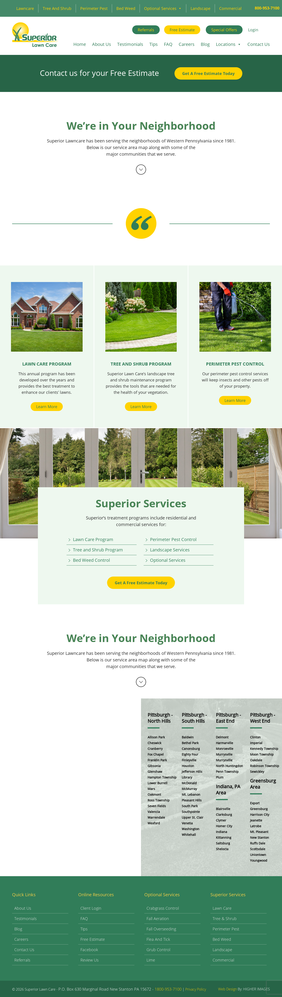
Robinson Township (264, 766)
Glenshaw (155, 771)
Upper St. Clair (192, 817)
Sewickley (257, 771)
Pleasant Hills (192, 800)
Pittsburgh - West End (262, 718)
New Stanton (259, 837)
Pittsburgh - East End (228, 718)
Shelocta (222, 849)
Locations (228, 44)
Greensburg (259, 809)
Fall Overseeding (161, 929)
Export (255, 803)
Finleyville (189, 760)
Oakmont (154, 794)
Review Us (89, 960)
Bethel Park (190, 743)
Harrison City (259, 814)
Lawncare (25, 8)
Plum (219, 777)
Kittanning (223, 837)
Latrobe (255, 826)
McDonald (189, 783)
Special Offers (224, 29)
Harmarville (224, 743)
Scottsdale (257, 849)
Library (187, 777)
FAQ (168, 44)
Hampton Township (162, 777)
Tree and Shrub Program (98, 550)
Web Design (227, 989)
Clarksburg (224, 814)
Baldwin (188, 737)
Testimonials (130, 44)
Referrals (146, 29)
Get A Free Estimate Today (208, 73)
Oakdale (256, 760)
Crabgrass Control (163, 908)
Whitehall (189, 835)
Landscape (200, 8)
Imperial (256, 743)
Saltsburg (223, 843)
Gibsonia (154, 766)
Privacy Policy (195, 989)
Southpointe (191, 812)
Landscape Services (170, 550)
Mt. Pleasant (259, 832)
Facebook (89, 949)
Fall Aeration (158, 918)
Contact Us (258, 44)
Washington (190, 829)
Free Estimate (182, 29)
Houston (188, 766)
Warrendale (156, 817)
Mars (151, 789)
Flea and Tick (158, 939)
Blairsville (223, 809)
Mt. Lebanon (191, 794)
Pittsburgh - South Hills (194, 718)
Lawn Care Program (93, 539)
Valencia (154, 812)
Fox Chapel (156, 754)
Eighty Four (190, 754)
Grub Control (158, 949)
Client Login (90, 908)
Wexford (154, 823)
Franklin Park (157, 760)
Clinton (255, 737)
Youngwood (258, 860)
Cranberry (155, 749)
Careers (187, 44)
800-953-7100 (267, 8)
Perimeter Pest (94, 8)
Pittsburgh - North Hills (160, 718)
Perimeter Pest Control (173, 539)
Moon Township (262, 754)
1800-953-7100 (168, 989)
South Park (190, 806)
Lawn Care (222, 908)
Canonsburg (191, 749)
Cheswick (154, 743)
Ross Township (159, 800)
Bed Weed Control (91, 560)
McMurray (189, 789)
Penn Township (227, 771)
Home (79, 44)
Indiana (221, 832)
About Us (101, 44)
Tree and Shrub (57, 8)
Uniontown (258, 855)
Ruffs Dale (257, 843)
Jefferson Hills (192, 771)
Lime (151, 960)
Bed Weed (125, 8)
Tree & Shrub (225, 918)
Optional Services (163, 8)
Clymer (221, 820)
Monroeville (224, 749)
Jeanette (256, 820)
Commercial (230, 8)
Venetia (187, 823)
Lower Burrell (157, 783)
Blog (205, 44)
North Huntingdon (229, 766)
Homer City (224, 826)
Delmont (222, 737)
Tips (153, 44)
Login (253, 29)
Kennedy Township (264, 749)
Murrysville (224, 754)
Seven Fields (157, 806)
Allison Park (156, 737)
